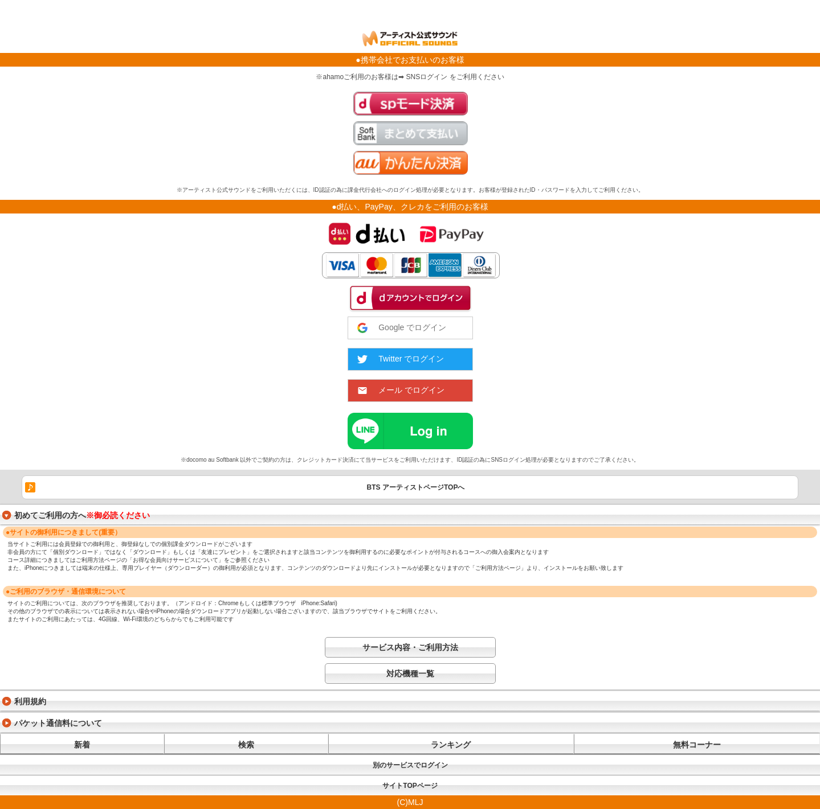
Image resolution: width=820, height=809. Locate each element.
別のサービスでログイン (410, 765)
